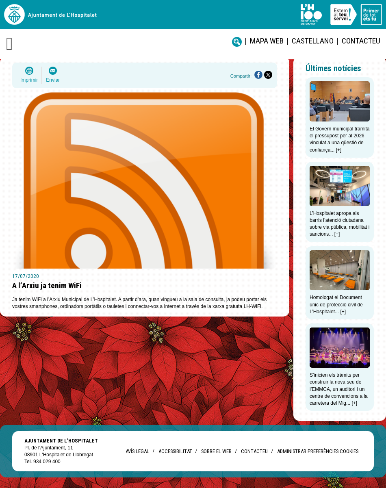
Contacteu (361, 41)
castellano (313, 41)
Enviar (53, 80)
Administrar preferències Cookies (317, 451)
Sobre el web (216, 451)
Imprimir (29, 80)
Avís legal (137, 451)
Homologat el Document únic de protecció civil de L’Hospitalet (336, 304)
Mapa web (267, 41)
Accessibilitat (175, 451)
